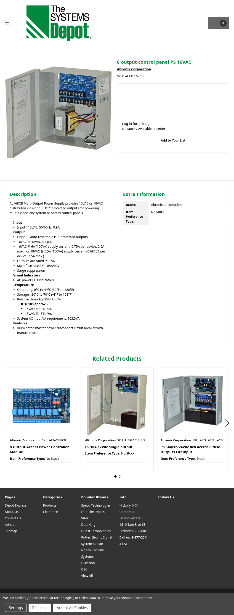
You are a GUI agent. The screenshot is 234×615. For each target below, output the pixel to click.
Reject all (40, 607)
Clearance (50, 512)
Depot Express (16, 505)
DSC (84, 569)
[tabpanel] (41, 419)
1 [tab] (115, 476)
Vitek (84, 518)
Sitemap (11, 531)
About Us (12, 512)
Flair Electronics (93, 512)
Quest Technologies (96, 531)
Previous (7, 423)
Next (226, 423)
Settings (16, 607)
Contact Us (13, 518)
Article (9, 524)
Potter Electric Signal (96, 537)
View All (87, 575)
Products (49, 505)
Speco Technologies (96, 505)
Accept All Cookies (72, 607)
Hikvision (88, 563)
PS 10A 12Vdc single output (109, 446)
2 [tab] (119, 476)
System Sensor (92, 543)
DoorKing (88, 524)
